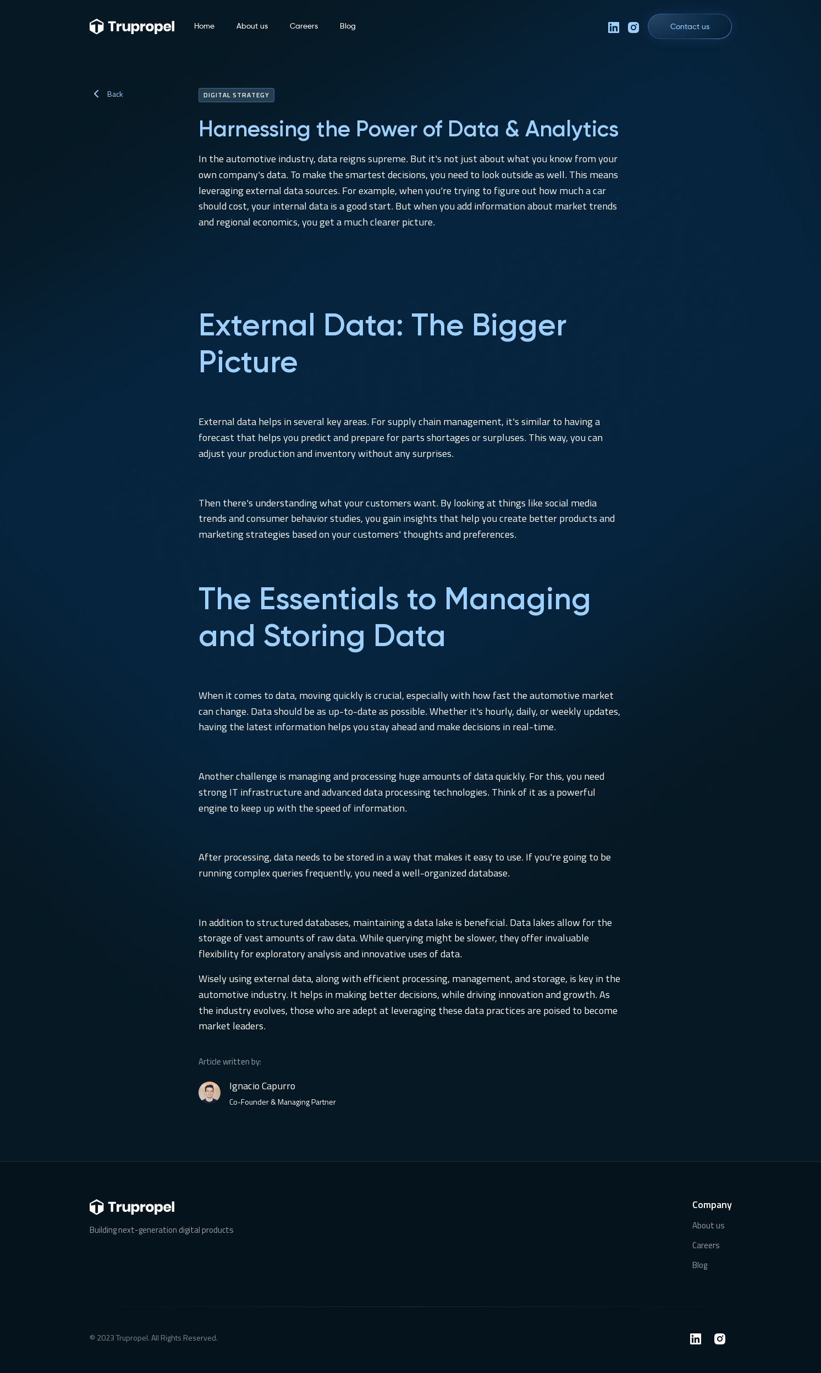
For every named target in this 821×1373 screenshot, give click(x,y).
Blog (348, 26)
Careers (304, 26)
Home (204, 26)
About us (252, 26)
